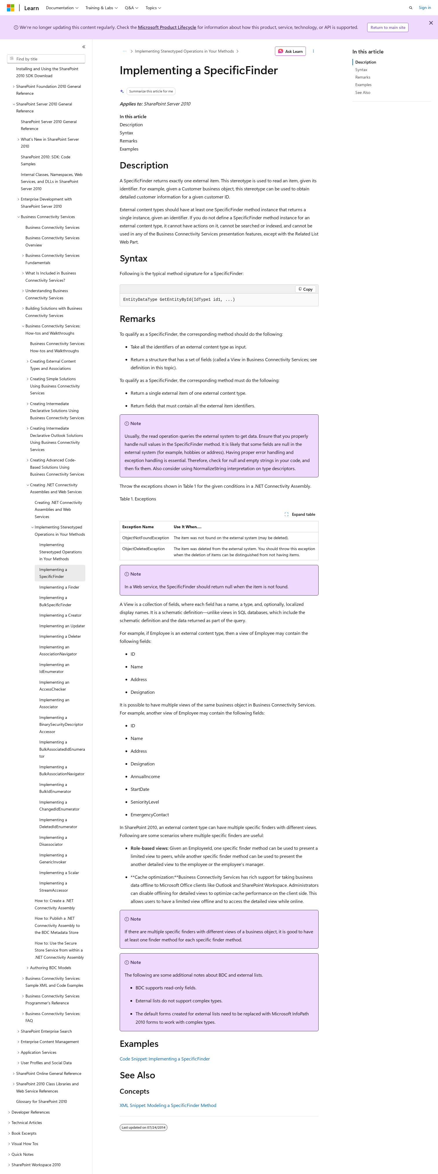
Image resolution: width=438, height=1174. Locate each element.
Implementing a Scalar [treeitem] (59, 856)
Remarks (362, 77)
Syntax (361, 69)
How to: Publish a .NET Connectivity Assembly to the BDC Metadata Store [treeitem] (57, 909)
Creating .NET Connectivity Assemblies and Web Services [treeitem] (58, 493)
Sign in (425, 7)
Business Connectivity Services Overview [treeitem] (52, 225)
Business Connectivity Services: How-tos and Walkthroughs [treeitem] (57, 331)
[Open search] (411, 8)
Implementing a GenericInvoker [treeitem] (53, 842)
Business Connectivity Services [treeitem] (52, 211)
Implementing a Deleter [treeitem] (60, 620)
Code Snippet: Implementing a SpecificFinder (165, 1059)
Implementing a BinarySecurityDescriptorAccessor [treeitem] (61, 708)
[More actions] (313, 51)
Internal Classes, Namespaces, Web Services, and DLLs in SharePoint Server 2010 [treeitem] (51, 165)
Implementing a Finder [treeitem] (59, 571)
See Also (362, 92)
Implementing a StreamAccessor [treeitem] (53, 870)
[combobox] (46, 59)
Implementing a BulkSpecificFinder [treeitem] (55, 585)
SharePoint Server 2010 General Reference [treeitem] (49, 109)
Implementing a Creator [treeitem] (60, 599)
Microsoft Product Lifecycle (167, 27)
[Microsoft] (10, 8)
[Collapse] (84, 47)
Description (365, 62)
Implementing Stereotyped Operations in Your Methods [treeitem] (60, 536)
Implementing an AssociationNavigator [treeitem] (58, 634)
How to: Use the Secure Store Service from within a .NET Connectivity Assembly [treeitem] (59, 934)
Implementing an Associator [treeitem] (54, 687)
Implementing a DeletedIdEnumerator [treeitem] (58, 807)
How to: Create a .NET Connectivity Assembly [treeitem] (55, 888)
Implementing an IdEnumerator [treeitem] (54, 652)
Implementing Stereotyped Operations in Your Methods (184, 51)
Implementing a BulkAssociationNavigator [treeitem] (61, 754)
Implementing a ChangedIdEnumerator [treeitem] (59, 789)
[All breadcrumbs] (125, 51)
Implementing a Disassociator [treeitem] (53, 825)
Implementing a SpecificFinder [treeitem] (53, 557)
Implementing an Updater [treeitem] (62, 610)
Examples (363, 84)
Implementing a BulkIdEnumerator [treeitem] (55, 772)
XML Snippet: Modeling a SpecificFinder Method (168, 1105)
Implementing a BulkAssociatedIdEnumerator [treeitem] (62, 733)
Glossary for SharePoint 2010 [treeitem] (41, 1085)
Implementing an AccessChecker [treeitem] (54, 669)
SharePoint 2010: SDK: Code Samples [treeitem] (45, 144)
